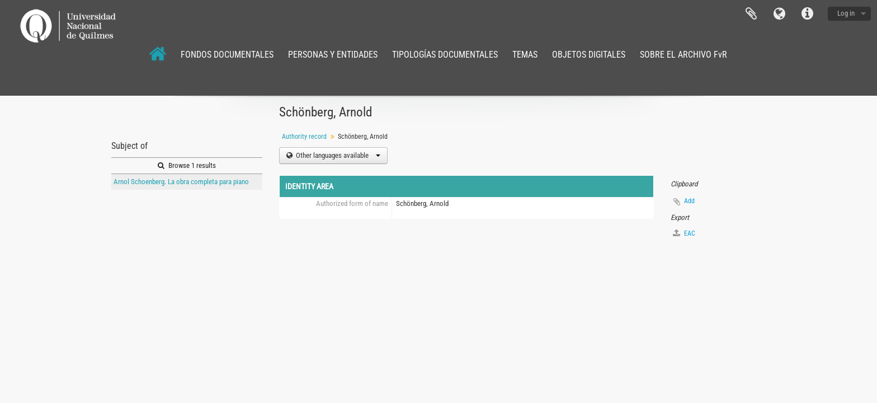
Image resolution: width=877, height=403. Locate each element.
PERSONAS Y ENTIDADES (333, 54)
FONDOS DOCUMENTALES (227, 54)
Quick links (807, 14)
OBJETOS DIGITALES (588, 54)
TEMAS (524, 54)
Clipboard (751, 14)
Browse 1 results (187, 165)
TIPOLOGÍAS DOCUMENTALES (445, 54)
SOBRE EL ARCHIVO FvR (683, 54)
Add (689, 201)
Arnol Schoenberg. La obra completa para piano (181, 181)
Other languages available (337, 155)
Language (779, 14)
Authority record (304, 136)
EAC (684, 233)
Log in (846, 13)
